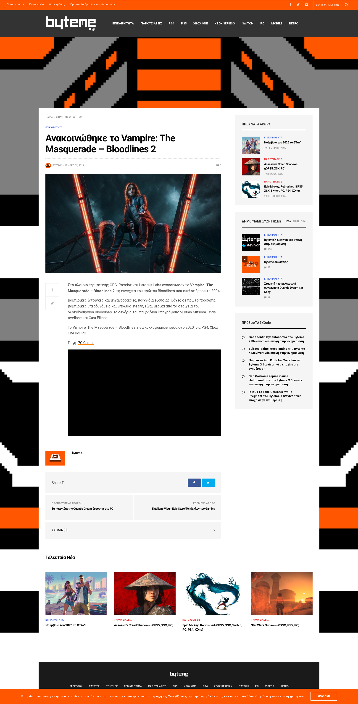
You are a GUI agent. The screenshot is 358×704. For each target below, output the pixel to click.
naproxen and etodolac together (272, 360)
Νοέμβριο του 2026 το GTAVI (282, 142)
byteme (57, 165)
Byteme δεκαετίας (276, 262)
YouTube (112, 686)
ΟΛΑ (303, 221)
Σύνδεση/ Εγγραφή (327, 4)
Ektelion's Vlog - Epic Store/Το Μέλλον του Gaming (183, 509)
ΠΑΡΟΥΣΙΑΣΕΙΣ (151, 23)
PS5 (184, 23)
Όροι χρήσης (57, 4)
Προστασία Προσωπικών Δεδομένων (92, 4)
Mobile (276, 23)
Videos (269, 686)
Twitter (94, 686)
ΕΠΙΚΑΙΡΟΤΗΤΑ (123, 23)
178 (268, 249)
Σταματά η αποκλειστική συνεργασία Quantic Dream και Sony (283, 288)
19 (267, 267)
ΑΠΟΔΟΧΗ (324, 696)
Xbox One (200, 23)
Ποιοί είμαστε (15, 4)
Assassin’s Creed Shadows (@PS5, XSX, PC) (143, 625)
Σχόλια (60, 530)
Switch (247, 23)
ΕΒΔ (288, 221)
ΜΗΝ (296, 221)
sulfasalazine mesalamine (268, 348)
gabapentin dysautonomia (268, 337)
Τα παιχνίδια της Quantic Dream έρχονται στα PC (82, 509)
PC (262, 23)
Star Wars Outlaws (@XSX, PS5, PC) (275, 625)
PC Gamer (86, 343)
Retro (293, 23)
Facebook (76, 686)
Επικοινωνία (36, 4)
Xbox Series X (225, 23)
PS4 (171, 23)
